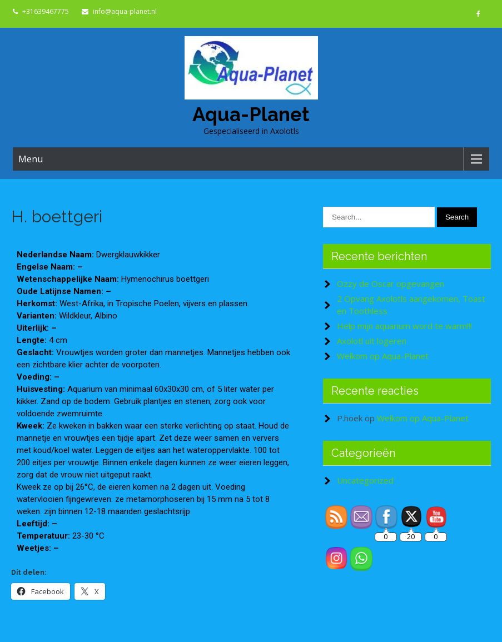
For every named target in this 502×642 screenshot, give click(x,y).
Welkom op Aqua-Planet (383, 355)
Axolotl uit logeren (371, 340)
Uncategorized (365, 480)
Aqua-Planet (251, 114)
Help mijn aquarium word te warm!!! (404, 325)
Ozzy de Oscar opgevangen (390, 283)
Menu (30, 159)
